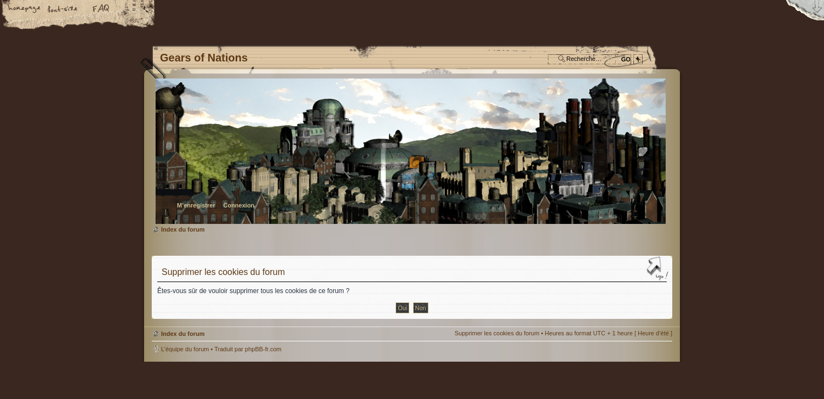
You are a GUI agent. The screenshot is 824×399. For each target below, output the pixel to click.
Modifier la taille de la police (63, 9)
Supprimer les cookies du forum (497, 333)
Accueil (24, 9)
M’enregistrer (196, 205)
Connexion (238, 205)
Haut (658, 269)
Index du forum (411, 151)
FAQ (101, 9)
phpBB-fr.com (263, 349)
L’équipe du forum (185, 349)
